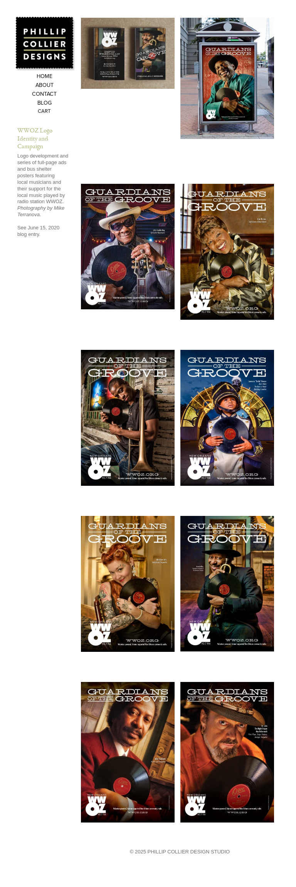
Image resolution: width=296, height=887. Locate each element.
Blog (44, 103)
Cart (44, 111)
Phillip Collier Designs (45, 43)
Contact (44, 94)
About (44, 85)
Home (44, 76)
